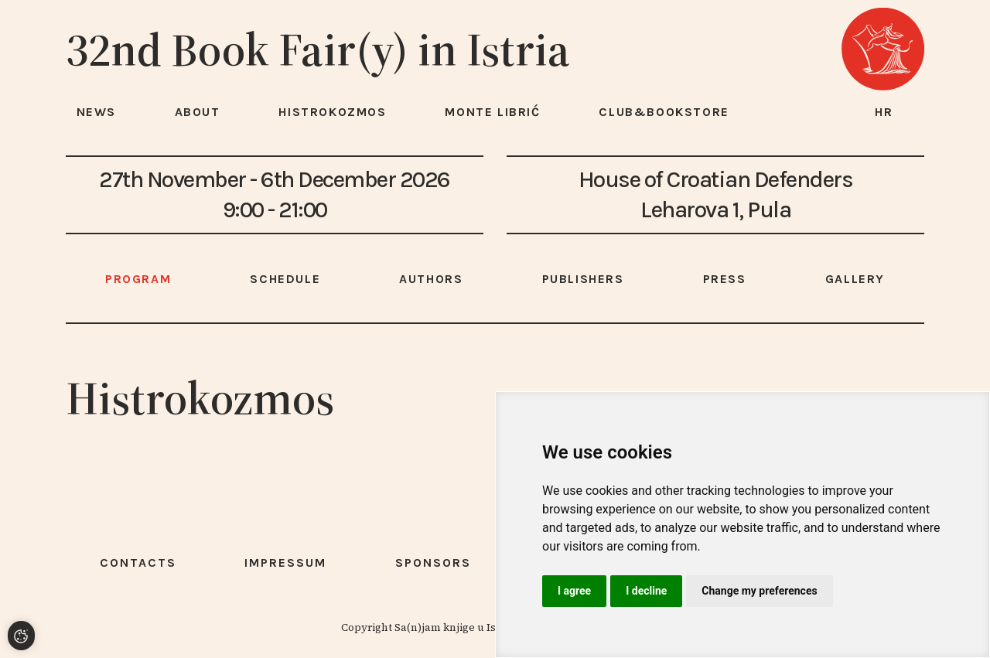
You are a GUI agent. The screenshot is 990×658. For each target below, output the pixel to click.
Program (138, 278)
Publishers (583, 278)
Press (724, 278)
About (197, 111)
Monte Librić (492, 111)
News (96, 111)
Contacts (138, 562)
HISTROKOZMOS (332, 111)
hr (884, 111)
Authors (431, 278)
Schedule (285, 278)
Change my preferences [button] (759, 591)
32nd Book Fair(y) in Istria (318, 49)
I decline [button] (646, 591)
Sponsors (433, 562)
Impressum (285, 562)
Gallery (855, 278)
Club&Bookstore (664, 111)
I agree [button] (574, 591)
